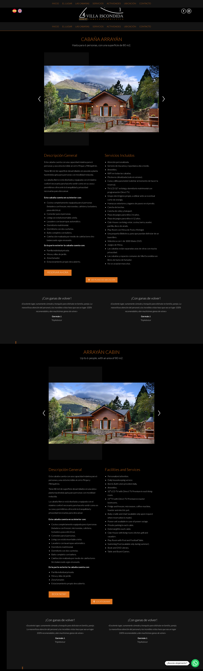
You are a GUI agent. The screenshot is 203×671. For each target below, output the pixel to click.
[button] (39, 99)
